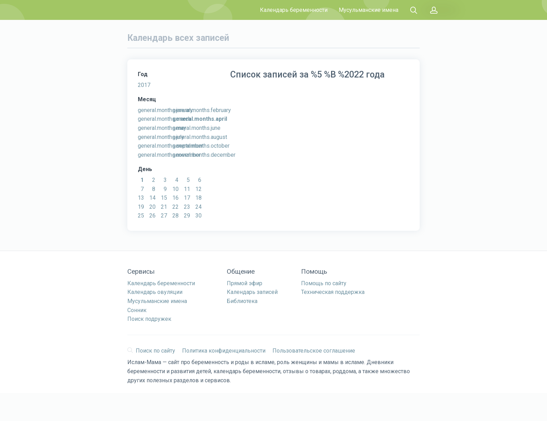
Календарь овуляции (154, 292)
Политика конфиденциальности (223, 350)
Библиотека (242, 301)
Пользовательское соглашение (313, 350)
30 (198, 215)
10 (175, 189)
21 (164, 207)
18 (198, 197)
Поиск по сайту (151, 350)
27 (164, 215)
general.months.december (203, 155)
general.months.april (199, 119)
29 (187, 215)
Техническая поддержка (333, 292)
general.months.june (196, 128)
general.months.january (165, 110)
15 (164, 197)
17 (187, 197)
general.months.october (201, 145)
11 (187, 189)
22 (175, 207)
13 (141, 197)
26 (152, 215)
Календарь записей (252, 292)
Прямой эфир (244, 283)
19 (141, 207)
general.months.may (162, 128)
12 (198, 189)
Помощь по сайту (323, 283)
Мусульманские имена (368, 10)
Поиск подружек (149, 319)
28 (175, 215)
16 (175, 197)
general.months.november (169, 155)
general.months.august (199, 137)
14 (152, 197)
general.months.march (164, 119)
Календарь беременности (294, 10)
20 (152, 207)
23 (187, 207)
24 (198, 207)
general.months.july (161, 137)
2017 (144, 85)
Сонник (137, 310)
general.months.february (201, 110)
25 (141, 215)
